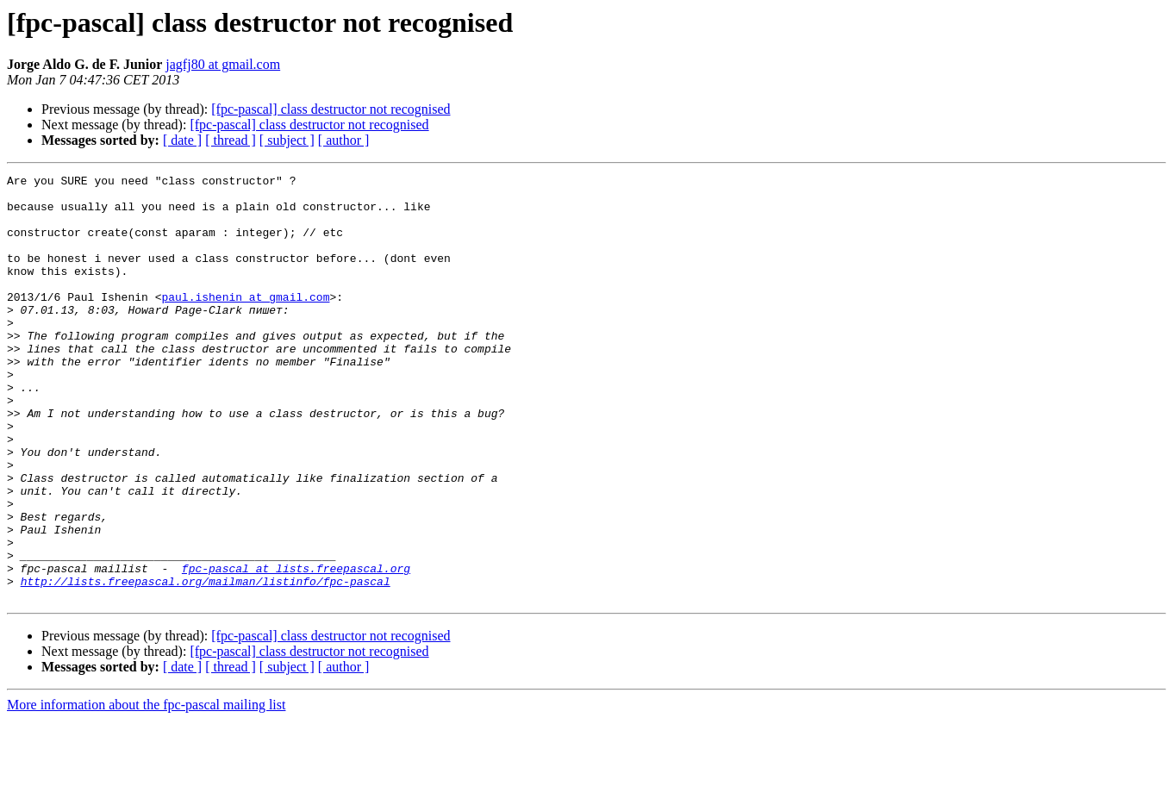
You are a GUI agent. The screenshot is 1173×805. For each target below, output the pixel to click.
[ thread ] (230, 140)
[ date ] (182, 140)
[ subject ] (287, 140)
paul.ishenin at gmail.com (245, 322)
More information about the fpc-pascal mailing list (146, 790)
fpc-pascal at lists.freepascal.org (296, 648)
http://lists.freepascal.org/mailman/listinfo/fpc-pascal (205, 663)
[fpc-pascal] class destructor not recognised (330, 109)
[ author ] (344, 140)
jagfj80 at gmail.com (222, 64)
